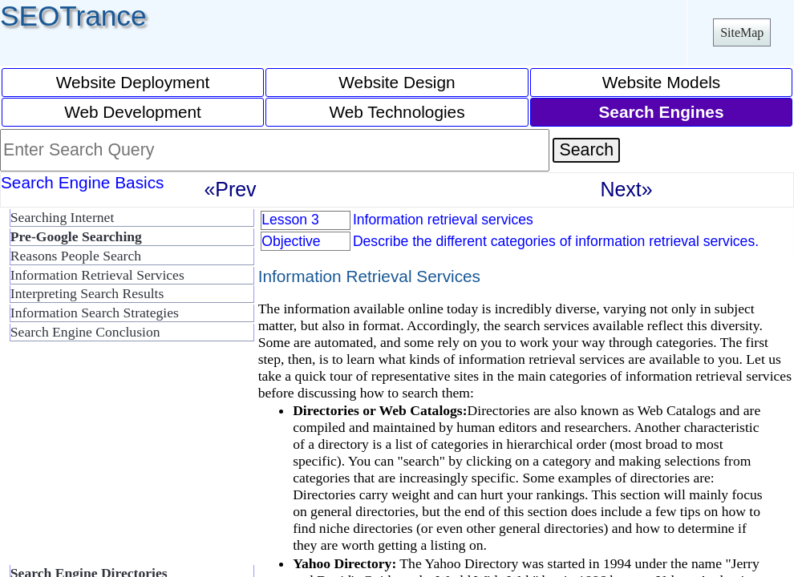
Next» (626, 189)
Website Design (396, 82)
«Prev (230, 189)
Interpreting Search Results (87, 293)
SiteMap (742, 32)
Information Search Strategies (94, 313)
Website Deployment (133, 82)
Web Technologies (396, 112)
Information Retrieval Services (97, 275)
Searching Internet (62, 217)
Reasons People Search (75, 256)
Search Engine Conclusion (85, 332)
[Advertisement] (128, 460)
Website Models (661, 82)
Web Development (132, 112)
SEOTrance (73, 15)
